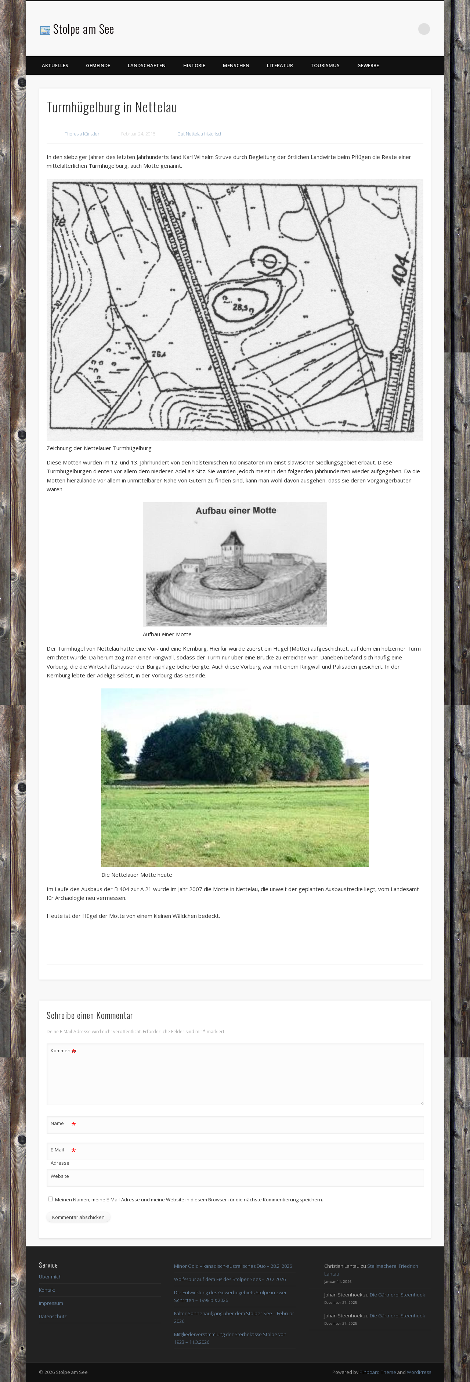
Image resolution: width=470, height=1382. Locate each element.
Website (60, 1176)
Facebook (409, 29)
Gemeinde (98, 65)
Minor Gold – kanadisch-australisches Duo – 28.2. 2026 (233, 1266)
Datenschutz (53, 1316)
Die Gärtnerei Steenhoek (397, 1294)
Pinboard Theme (377, 1372)
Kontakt (47, 1290)
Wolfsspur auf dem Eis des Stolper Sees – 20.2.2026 (230, 1279)
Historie (194, 65)
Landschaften (147, 65)
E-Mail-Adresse (63, 1154)
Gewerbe (368, 65)
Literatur (280, 65)
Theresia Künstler (82, 134)
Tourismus (325, 65)
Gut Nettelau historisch (200, 134)
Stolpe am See (83, 28)
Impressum (51, 1303)
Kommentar (63, 1050)
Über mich (50, 1276)
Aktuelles (55, 65)
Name (63, 1123)
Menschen (236, 65)
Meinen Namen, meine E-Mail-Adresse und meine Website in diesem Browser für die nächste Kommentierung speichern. (189, 1199)
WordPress (419, 1372)
